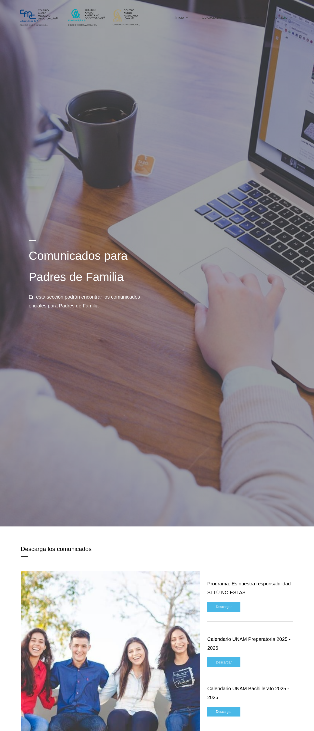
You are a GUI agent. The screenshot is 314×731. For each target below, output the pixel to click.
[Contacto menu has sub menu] (280, 17)
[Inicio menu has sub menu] (179, 17)
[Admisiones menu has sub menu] (245, 17)
